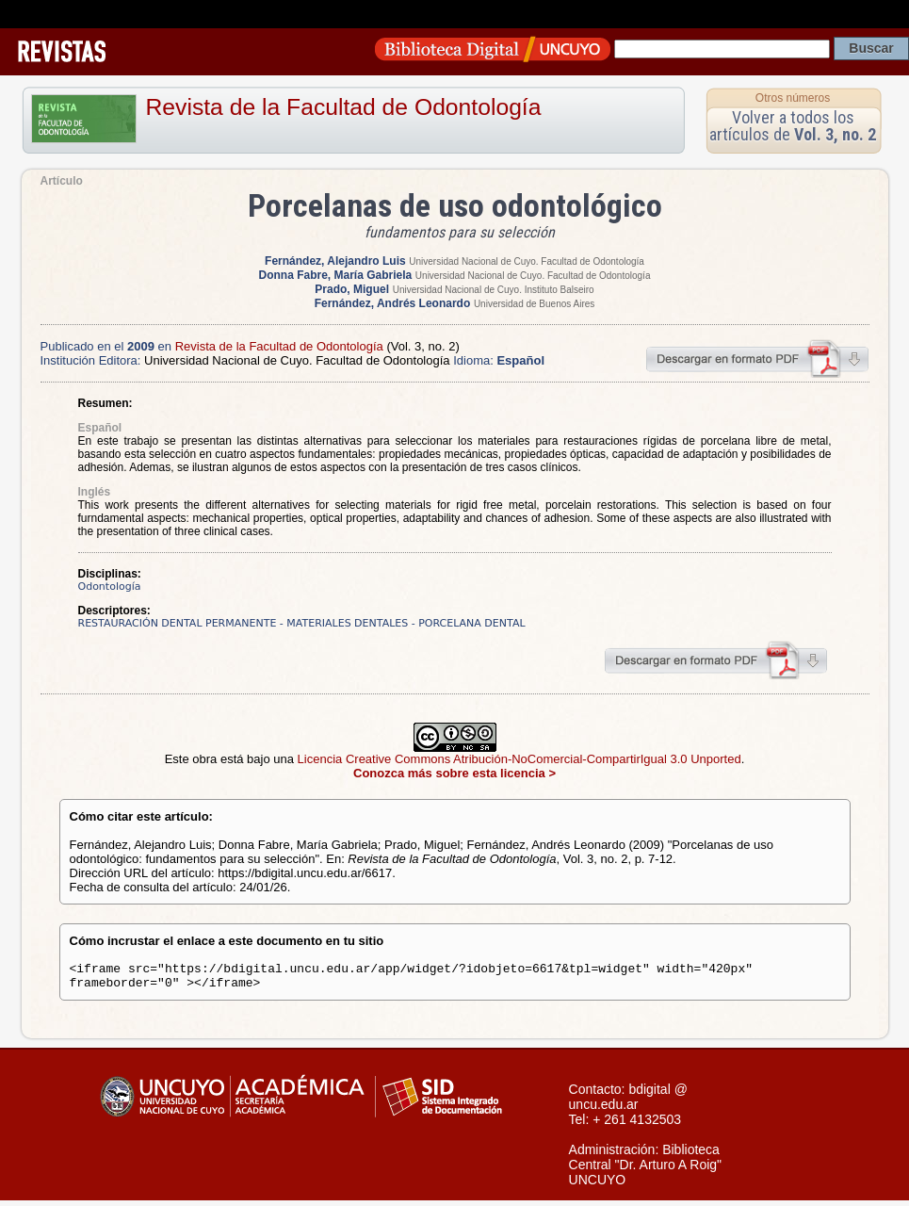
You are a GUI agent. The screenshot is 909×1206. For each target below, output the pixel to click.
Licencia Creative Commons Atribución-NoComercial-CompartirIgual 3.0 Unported (519, 759)
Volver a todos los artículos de (792, 125)
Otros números (792, 98)
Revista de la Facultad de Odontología (344, 107)
